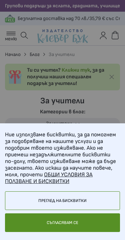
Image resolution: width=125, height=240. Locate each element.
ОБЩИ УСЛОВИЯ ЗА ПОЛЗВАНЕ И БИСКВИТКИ (49, 178)
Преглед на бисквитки (62, 200)
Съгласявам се (62, 222)
